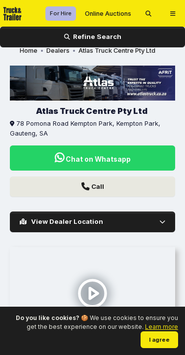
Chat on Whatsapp (93, 158)
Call (92, 186)
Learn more (161, 326)
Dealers (58, 50)
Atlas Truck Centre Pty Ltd (116, 50)
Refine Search (92, 36)
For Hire (61, 13)
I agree (159, 339)
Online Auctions (108, 13)
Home (28, 50)
